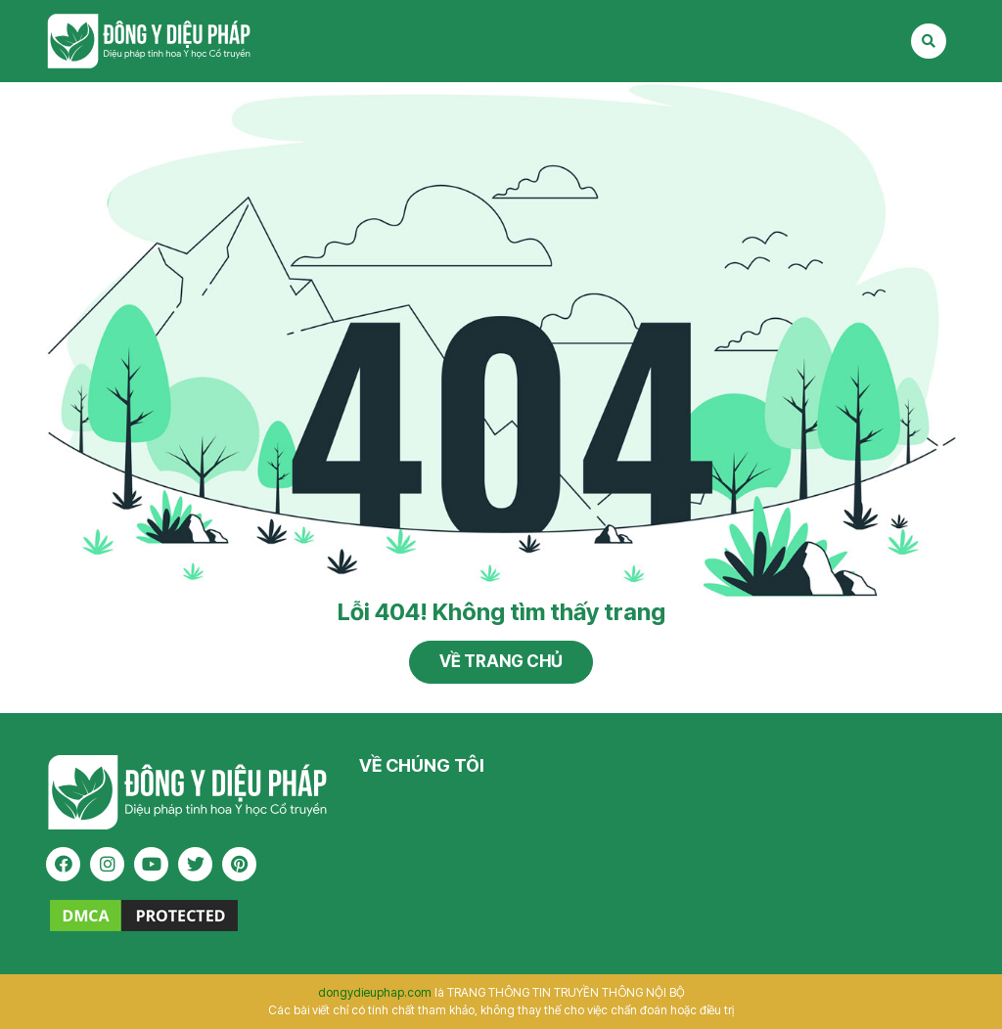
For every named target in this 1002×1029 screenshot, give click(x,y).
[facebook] (63, 864)
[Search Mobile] (928, 41)
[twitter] (195, 864)
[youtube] (151, 864)
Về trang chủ (501, 661)
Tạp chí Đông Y (149, 41)
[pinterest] (239, 864)
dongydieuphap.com (375, 992)
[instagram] (107, 864)
